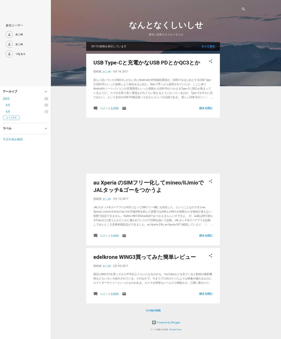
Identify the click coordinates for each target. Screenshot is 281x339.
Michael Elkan (175, 329)
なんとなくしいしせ (166, 25)
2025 (6, 98)
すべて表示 (208, 46)
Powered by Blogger (166, 322)
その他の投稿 (153, 310)
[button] (210, 62)
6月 (8, 105)
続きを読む (206, 108)
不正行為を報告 (13, 139)
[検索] (243, 9)
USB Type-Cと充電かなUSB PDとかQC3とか (146, 62)
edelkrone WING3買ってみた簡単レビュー (144, 257)
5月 (8, 111)
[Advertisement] (234, 96)
